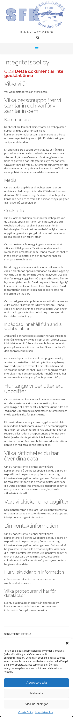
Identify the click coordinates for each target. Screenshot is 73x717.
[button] (67, 643)
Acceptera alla (36, 682)
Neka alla (36, 693)
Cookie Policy (25, 712)
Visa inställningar (36, 704)
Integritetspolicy (44, 712)
